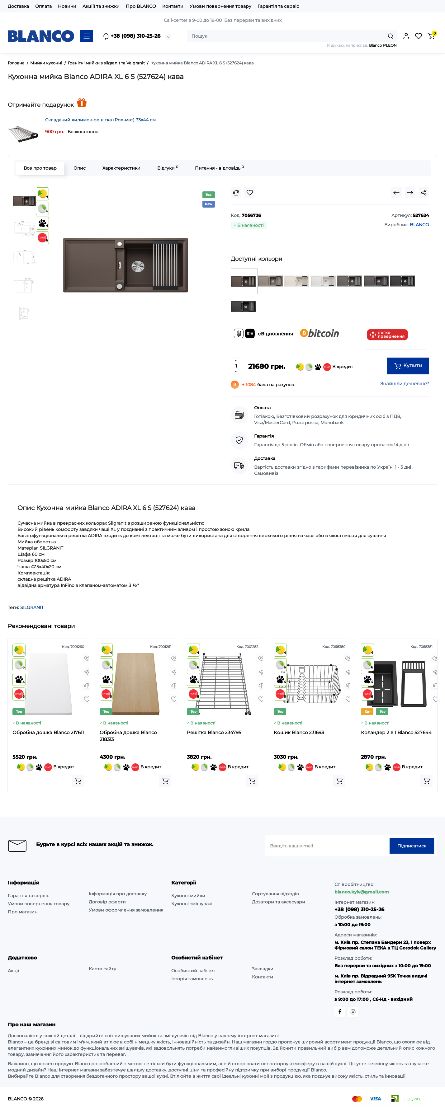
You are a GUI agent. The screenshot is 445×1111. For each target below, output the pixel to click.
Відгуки (167, 168)
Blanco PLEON (383, 45)
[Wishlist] (249, 192)
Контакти (172, 6)
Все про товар (39, 168)
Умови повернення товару (220, 6)
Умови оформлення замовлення (126, 910)
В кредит (324, 367)
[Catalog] (86, 36)
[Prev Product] (396, 192)
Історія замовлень (192, 979)
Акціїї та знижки (101, 6)
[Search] (390, 36)
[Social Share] (424, 192)
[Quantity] (236, 366)
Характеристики (121, 168)
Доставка (18, 6)
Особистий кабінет (193, 970)
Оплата (43, 6)
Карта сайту (102, 969)
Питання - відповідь (219, 168)
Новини (67, 6)
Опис (79, 168)
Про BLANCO (141, 6)
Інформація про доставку (118, 894)
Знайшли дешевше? (404, 384)
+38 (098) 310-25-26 (131, 36)
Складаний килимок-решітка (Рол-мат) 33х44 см (100, 120)
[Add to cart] (78, 781)
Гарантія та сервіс (278, 6)
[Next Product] (410, 192)
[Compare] (236, 192)
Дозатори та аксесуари (278, 902)
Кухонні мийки (188, 895)
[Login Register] (406, 36)
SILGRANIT (32, 607)
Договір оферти (107, 902)
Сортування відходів (275, 894)
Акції (13, 970)
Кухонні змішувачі (191, 904)
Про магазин (22, 912)
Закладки (262, 969)
